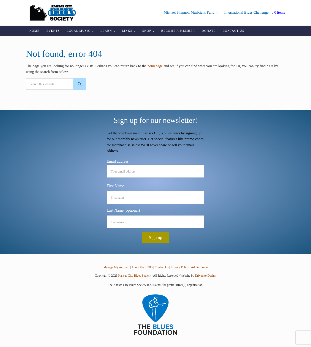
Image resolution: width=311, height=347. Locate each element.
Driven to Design (205, 275)
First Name (115, 186)
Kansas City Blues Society (134, 275)
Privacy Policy (180, 267)
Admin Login (199, 267)
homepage (155, 69)
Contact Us (162, 267)
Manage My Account (116, 267)
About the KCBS (142, 267)
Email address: (156, 168)
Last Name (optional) (123, 210)
